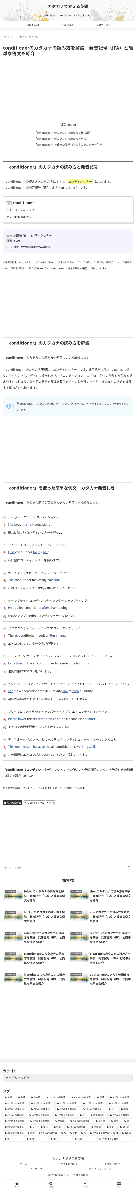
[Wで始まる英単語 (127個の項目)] (40, 1114)
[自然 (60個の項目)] (115, 1120)
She (10, 524)
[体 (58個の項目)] (128, 1120)
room (18, 746)
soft (56, 579)
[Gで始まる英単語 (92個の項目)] (15, 1120)
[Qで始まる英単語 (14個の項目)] (99, 1132)
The (11, 579)
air (16, 635)
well (92, 746)
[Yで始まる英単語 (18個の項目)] (48, 1132)
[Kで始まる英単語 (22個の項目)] (14, 1132)
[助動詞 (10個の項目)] (126, 1132)
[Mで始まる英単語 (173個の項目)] (68, 1109)
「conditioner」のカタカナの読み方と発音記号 (63, 132)
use (12, 552)
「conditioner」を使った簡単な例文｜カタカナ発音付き (68, 144)
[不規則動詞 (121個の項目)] (98, 1114)
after (45, 607)
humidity (82, 663)
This (11, 746)
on (24, 663)
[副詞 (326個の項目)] (101, 1097)
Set (10, 690)
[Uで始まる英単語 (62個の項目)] (81, 1120)
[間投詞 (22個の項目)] (125, 1127)
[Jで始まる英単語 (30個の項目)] (77, 1127)
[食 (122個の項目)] (83, 1114)
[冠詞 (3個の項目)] (85, 1138)
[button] (129, 867)
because (39, 746)
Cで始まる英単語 (34, 802)
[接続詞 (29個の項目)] (97, 1127)
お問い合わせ (112, 1163)
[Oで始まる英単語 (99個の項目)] (120, 1114)
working (82, 746)
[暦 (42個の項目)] (33, 1127)
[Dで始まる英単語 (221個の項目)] (42, 1103)
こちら (61, 787)
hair (45, 552)
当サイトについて (68, 1163)
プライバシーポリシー (101, 1169)
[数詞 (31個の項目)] (58, 1127)
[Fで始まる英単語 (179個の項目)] (42, 1109)
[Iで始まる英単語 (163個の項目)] (94, 1109)
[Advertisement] (68, 87)
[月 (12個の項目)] (116, 1132)
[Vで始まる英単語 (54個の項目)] (15, 1127)
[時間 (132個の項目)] (126, 1109)
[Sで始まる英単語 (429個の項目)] (57, 1097)
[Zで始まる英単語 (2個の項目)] (115, 1138)
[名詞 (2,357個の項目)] (9, 1097)
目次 (63, 124)
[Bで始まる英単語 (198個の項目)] (16, 1109)
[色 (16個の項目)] (84, 1132)
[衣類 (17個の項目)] (74, 1132)
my (40, 552)
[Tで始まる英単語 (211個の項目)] (94, 1103)
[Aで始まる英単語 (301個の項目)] (120, 1097)
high (75, 690)
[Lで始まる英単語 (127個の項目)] (15, 1114)
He (10, 607)
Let (10, 663)
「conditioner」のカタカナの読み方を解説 (60, 138)
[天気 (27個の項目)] (111, 1127)
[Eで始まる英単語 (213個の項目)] (68, 1103)
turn (19, 663)
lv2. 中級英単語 (12, 802)
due (65, 690)
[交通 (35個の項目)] (45, 1127)
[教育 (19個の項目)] (31, 1132)
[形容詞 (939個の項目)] (37, 1097)
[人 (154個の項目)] (112, 1109)
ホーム (23, 1163)
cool (29, 746)
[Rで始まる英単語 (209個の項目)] (120, 1103)
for (35, 552)
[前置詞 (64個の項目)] (61, 1120)
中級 (17, 246)
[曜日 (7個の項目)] (61, 1138)
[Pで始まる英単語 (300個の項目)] (16, 1103)
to (56, 663)
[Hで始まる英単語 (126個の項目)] (65, 1114)
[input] (68, 867)
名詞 (50, 802)
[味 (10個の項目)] (13, 1138)
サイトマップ (34, 1169)
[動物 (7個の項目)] (37, 1138)
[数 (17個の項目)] (64, 1132)
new (31, 524)
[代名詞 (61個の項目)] (101, 1120)
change (61, 635)
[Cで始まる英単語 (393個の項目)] (82, 1097)
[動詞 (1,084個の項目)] (22, 1097)
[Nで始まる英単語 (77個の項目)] (41, 1120)
